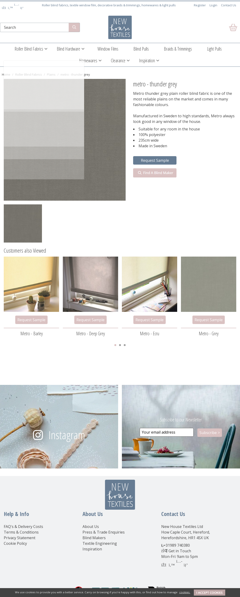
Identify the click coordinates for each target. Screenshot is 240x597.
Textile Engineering (99, 543)
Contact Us (228, 5)
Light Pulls (214, 49)
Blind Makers (94, 537)
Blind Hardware (68, 49)
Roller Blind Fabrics (29, 49)
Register (200, 5)
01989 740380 (178, 545)
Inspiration (147, 60)
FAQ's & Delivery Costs (23, 526)
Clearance (118, 60)
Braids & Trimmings (178, 49)
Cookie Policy (15, 543)
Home (6, 74)
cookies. (184, 592)
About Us (90, 526)
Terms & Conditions (21, 532)
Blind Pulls (141, 49)
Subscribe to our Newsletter (181, 419)
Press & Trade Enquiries (103, 532)
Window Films (108, 49)
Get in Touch (180, 550)
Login (213, 5)
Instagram (67, 434)
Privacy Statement (19, 537)
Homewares (88, 60)
